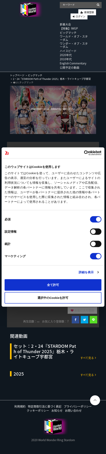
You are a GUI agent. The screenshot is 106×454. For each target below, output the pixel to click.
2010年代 (66, 59)
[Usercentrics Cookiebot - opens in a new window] (84, 152)
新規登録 (89, 12)
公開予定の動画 (69, 67)
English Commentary (73, 63)
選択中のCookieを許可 (52, 297)
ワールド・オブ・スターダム (74, 38)
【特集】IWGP (69, 28)
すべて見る (88, 357)
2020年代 (66, 55)
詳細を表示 (86, 272)
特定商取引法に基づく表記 (44, 406)
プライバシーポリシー (78, 406)
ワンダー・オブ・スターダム (74, 45)
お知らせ (57, 410)
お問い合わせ (73, 410)
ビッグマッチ (68, 32)
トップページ (17, 75)
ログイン (80, 16)
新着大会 (65, 24)
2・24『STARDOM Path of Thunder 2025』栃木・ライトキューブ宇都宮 (52, 79)
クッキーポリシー (38, 410)
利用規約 (20, 406)
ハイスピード (68, 51)
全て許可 (53, 284)
